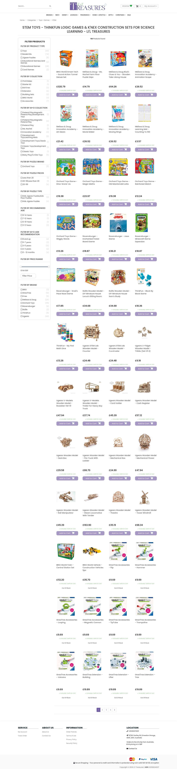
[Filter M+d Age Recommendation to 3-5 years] (34, 245)
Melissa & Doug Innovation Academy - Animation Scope (145, 74)
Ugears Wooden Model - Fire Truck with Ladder (93, 458)
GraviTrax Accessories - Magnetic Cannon (93, 621)
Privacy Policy (71, 739)
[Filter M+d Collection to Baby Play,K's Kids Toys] (34, 155)
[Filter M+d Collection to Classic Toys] (34, 151)
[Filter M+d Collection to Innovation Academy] (34, 132)
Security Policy (71, 743)
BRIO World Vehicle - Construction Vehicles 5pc (93, 568)
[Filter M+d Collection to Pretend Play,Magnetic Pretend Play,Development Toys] (34, 114)
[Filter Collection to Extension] (34, 91)
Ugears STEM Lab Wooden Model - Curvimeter (117, 348)
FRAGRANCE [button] (84, 15)
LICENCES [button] (73, 15)
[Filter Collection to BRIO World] (34, 97)
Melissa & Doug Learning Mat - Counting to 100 (142, 129)
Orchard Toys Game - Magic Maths (93, 182)
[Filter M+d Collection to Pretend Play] (34, 125)
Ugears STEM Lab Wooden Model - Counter (90, 348)
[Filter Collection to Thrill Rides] (34, 81)
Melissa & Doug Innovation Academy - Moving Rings (119, 129)
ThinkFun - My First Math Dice (65, 347)
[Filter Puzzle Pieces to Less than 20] (34, 177)
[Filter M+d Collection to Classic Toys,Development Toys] (34, 147)
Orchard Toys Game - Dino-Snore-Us (66, 182)
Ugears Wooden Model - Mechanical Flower (146, 456)
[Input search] (35, 6)
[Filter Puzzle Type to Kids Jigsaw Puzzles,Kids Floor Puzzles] (34, 197)
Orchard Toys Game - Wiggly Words (66, 237)
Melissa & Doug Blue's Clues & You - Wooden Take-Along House (119, 74)
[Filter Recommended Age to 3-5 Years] (34, 225)
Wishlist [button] (127, 6)
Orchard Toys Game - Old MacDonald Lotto (119, 182)
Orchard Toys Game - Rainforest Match (145, 182)
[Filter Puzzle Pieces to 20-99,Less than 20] (34, 181)
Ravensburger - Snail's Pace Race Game (67, 292)
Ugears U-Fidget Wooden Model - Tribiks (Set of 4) (143, 348)
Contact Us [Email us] (132, 749)
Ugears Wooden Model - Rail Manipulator (67, 511)
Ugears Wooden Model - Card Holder (119, 401)
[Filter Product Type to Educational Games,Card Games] (34, 62)
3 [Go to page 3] (106, 710)
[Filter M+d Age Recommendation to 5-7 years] (34, 242)
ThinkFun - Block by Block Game (144, 292)
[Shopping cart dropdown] (138, 6)
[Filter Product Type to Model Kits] (34, 54)
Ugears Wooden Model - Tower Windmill (146, 511)
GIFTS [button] (110, 15)
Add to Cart (66, 94)
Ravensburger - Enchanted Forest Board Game (91, 239)
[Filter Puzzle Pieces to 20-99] (34, 184)
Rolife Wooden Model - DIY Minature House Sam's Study (119, 294)
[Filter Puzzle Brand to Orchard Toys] (34, 166)
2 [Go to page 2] (102, 710)
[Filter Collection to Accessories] (34, 101)
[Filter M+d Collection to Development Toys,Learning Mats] (34, 136)
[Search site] (50, 6)
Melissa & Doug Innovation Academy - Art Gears (67, 129)
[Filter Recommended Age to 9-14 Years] (34, 215)
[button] (34, 42)
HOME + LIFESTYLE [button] (98, 15)
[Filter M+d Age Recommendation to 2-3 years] (34, 249)
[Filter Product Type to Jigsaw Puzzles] (34, 57)
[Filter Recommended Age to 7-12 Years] (34, 218)
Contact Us (46, 736)
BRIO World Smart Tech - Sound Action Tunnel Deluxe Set (67, 74)
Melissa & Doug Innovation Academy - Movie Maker (93, 129)
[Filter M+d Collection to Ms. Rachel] (34, 128)
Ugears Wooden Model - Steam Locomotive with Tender (93, 513)
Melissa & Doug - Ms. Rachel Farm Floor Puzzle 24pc (92, 74)
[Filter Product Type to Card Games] (34, 69)
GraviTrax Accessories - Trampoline (145, 621)
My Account (150, 6)
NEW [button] (57, 15)
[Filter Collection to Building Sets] (34, 94)
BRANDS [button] (49, 15)
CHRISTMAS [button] (120, 15)
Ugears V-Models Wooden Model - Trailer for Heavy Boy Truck (92, 404)
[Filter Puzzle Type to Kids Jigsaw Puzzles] (34, 201)
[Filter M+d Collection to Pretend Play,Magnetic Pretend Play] (34, 121)
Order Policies (71, 732)
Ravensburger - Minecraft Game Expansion (142, 239)
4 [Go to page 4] (110, 710)
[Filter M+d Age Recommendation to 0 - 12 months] (34, 252)
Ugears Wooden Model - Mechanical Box (119, 456)
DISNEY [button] (64, 15)
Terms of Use (71, 736)
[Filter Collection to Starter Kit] (34, 84)
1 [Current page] (98, 710)
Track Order (22, 736)
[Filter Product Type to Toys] (34, 50)
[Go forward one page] (114, 710)
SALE (129, 15)
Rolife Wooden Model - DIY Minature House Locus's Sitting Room (93, 294)
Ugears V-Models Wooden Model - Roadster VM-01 (64, 403)
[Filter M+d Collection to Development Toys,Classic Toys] (34, 141)
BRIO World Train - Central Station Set (65, 566)
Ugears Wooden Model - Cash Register (146, 401)
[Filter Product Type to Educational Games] (34, 66)
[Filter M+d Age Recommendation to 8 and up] (34, 239)
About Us (45, 732)
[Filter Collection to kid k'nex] (34, 87)
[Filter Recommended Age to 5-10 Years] (34, 222)
